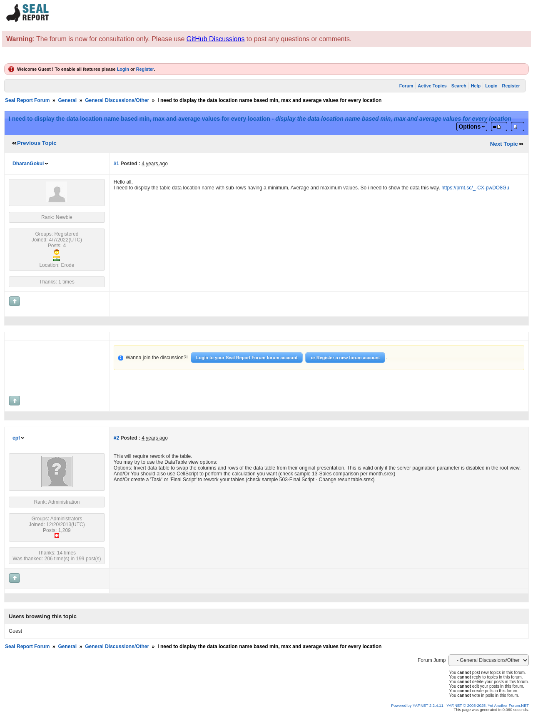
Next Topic (504, 144)
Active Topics (432, 85)
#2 (116, 438)
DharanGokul (28, 164)
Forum (406, 85)
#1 (116, 164)
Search (458, 85)
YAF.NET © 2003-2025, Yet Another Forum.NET (487, 706)
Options (469, 126)
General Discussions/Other (117, 100)
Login (123, 69)
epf (16, 438)
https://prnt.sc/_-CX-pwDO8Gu (475, 188)
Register (145, 69)
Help (476, 85)
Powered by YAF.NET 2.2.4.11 (417, 706)
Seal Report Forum (27, 100)
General (67, 100)
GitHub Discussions (216, 38)
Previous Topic (37, 143)
